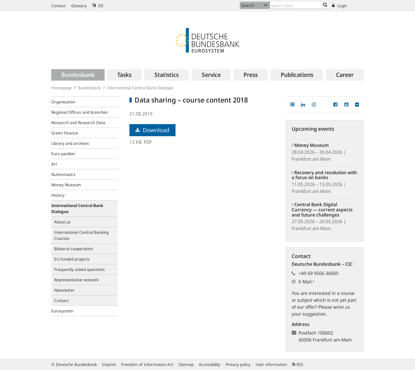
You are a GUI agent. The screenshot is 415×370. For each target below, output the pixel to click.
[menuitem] (78, 75)
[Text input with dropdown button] (299, 5)
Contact (58, 5)
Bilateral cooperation (73, 248)
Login (339, 5)
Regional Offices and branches (79, 112)
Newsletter (64, 290)
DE (97, 5)
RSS (297, 364)
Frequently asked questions (79, 269)
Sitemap (186, 364)
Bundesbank (89, 87)
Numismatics (63, 174)
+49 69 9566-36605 (319, 273)
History (58, 195)
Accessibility (209, 364)
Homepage (61, 87)
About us (62, 222)
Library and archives (70, 143)
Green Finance (64, 133)
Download (152, 130)
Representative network (76, 279)
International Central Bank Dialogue (140, 87)
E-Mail (306, 281)
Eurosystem (62, 311)
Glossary (79, 5)
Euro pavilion (63, 153)
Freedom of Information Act (147, 364)
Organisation (63, 102)
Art (54, 164)
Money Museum (66, 184)
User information (271, 364)
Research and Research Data (78, 122)
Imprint (109, 364)
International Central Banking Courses (81, 235)
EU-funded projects (72, 259)
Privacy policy (238, 364)
